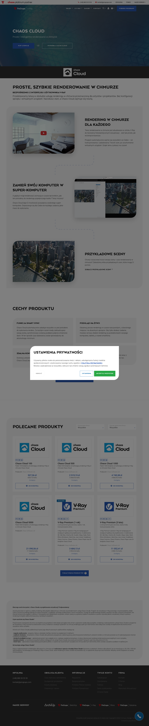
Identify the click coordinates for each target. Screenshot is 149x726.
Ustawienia (86, 373)
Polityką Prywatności (91, 363)
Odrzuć (39, 373)
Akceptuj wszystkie (104, 373)
